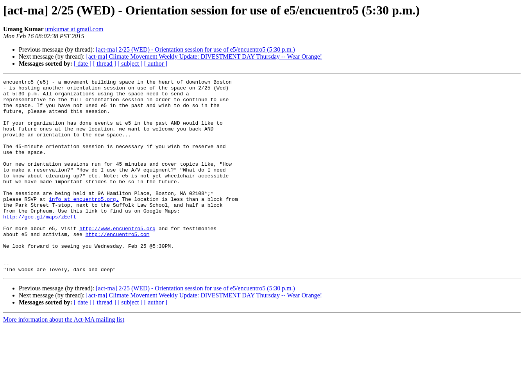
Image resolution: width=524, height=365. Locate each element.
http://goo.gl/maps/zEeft (39, 244)
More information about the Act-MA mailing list (63, 358)
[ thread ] (104, 63)
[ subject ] (130, 63)
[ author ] (156, 63)
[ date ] (82, 63)
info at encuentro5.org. (84, 223)
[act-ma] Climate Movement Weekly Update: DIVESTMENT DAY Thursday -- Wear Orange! (204, 56)
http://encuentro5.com (118, 265)
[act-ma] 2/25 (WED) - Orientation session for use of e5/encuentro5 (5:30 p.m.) (195, 49)
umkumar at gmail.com (74, 29)
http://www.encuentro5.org (117, 258)
